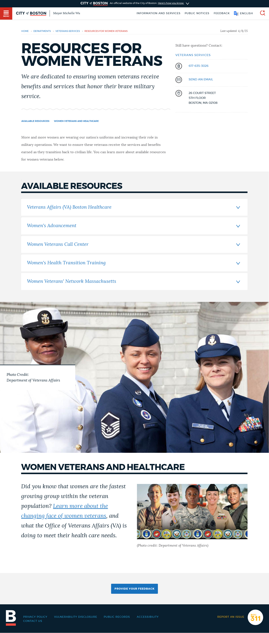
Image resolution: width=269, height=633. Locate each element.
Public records (117, 617)
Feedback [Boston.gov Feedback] (222, 13)
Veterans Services (193, 55)
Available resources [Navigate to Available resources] (35, 121)
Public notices (197, 13)
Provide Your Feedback (134, 589)
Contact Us (32, 621)
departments (42, 31)
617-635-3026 (198, 65)
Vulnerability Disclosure (75, 617)
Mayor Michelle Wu (66, 13)
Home (25, 31)
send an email (201, 79)
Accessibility (148, 617)
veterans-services (67, 31)
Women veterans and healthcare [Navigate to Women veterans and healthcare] (76, 121)
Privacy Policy (35, 617)
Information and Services (159, 13)
